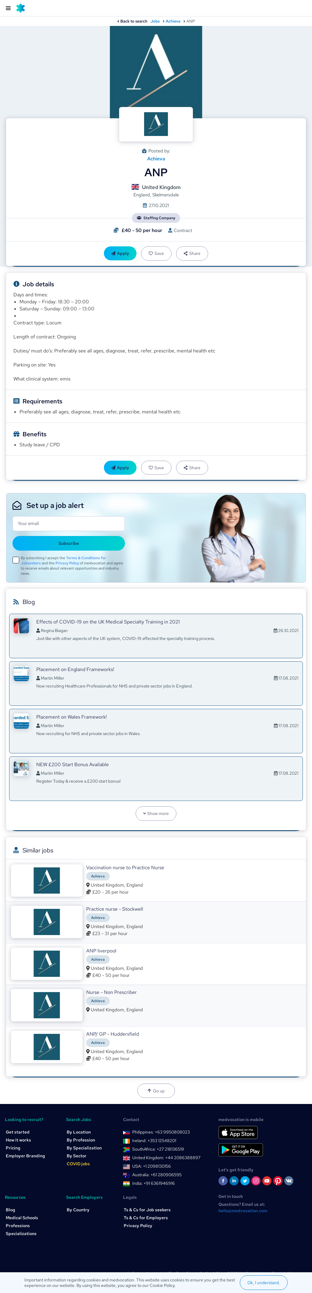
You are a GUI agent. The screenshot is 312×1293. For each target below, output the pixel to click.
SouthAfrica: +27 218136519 (158, 1149)
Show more (156, 813)
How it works (18, 1140)
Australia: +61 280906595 (157, 1174)
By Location (79, 1132)
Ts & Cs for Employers (146, 1217)
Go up (155, 1091)
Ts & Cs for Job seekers (147, 1210)
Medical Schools (22, 1217)
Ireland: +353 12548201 (154, 1140)
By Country (78, 1210)
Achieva (173, 21)
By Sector (77, 1156)
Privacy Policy (67, 563)
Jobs (155, 21)
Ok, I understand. (263, 1282)
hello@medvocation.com (242, 1210)
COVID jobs (78, 1163)
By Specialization (84, 1148)
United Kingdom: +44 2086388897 (166, 1157)
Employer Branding (25, 1156)
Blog (10, 1210)
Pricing (13, 1148)
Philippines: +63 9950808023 (161, 1132)
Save (156, 253)
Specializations (21, 1233)
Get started (18, 1132)
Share (192, 253)
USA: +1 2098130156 (151, 1166)
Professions (18, 1225)
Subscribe (68, 543)
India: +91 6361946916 (153, 1183)
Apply (120, 253)
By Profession (81, 1140)
